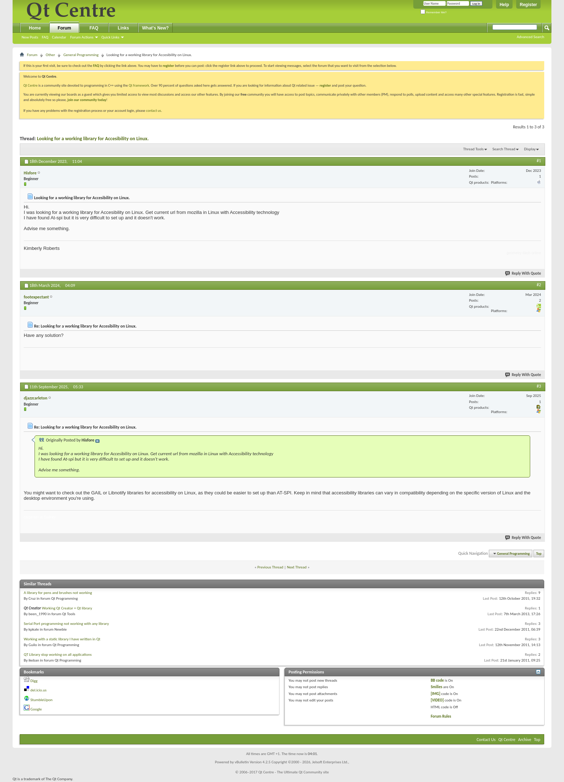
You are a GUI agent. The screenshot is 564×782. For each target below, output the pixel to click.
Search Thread (503, 149)
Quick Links (110, 37)
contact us (153, 110)
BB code (437, 680)
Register (528, 4)
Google (36, 709)
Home (35, 28)
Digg (34, 680)
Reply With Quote (523, 273)
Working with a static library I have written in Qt (62, 639)
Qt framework (139, 85)
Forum (64, 28)
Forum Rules (441, 716)
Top (539, 553)
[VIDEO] (437, 700)
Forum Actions (82, 37)
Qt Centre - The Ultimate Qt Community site (293, 772)
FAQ (45, 37)
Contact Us (486, 739)
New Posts (30, 37)
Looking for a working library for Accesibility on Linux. (93, 139)
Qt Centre (30, 85)
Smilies (436, 687)
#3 (539, 386)
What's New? (155, 28)
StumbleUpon (42, 700)
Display (530, 149)
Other (50, 54)
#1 (539, 160)
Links (123, 28)
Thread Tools (473, 149)
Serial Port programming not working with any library (66, 623)
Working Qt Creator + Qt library (67, 608)
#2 (539, 284)
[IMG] (435, 693)
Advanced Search (530, 37)
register (325, 85)
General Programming (81, 54)
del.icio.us (39, 690)
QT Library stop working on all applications (58, 654)
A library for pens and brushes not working (58, 592)
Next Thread (297, 567)
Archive (524, 739)
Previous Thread (270, 567)
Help (504, 4)
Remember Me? (433, 12)
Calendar (59, 37)
